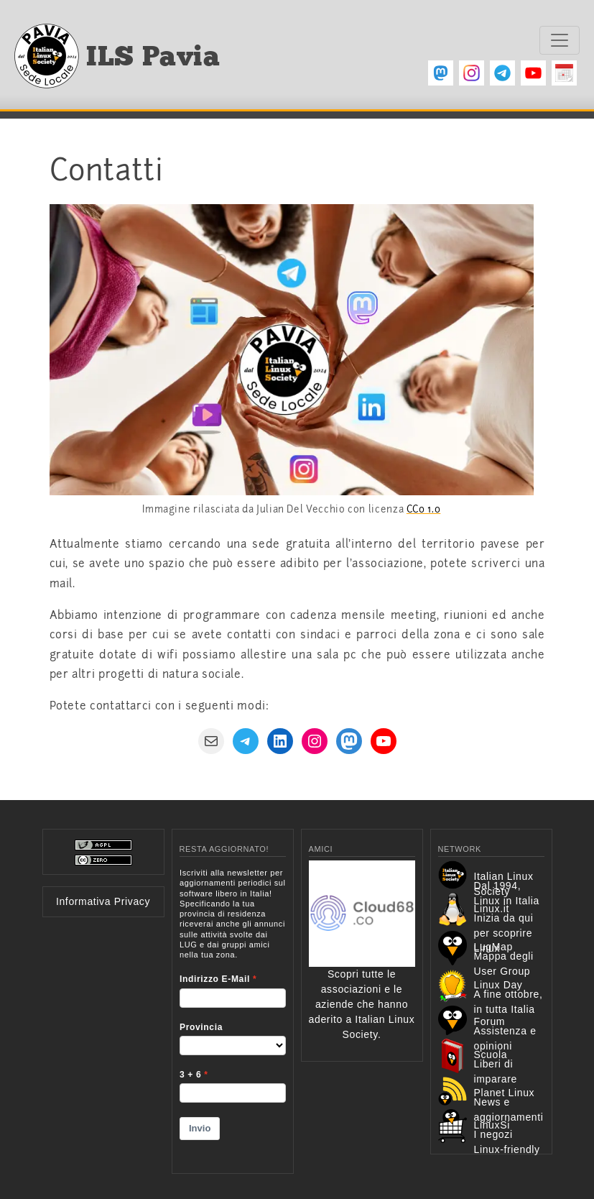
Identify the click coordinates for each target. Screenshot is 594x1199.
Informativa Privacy (103, 901)
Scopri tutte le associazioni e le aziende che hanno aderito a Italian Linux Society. (362, 973)
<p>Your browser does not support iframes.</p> (233, 1011)
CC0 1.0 (423, 509)
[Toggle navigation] (559, 40)
